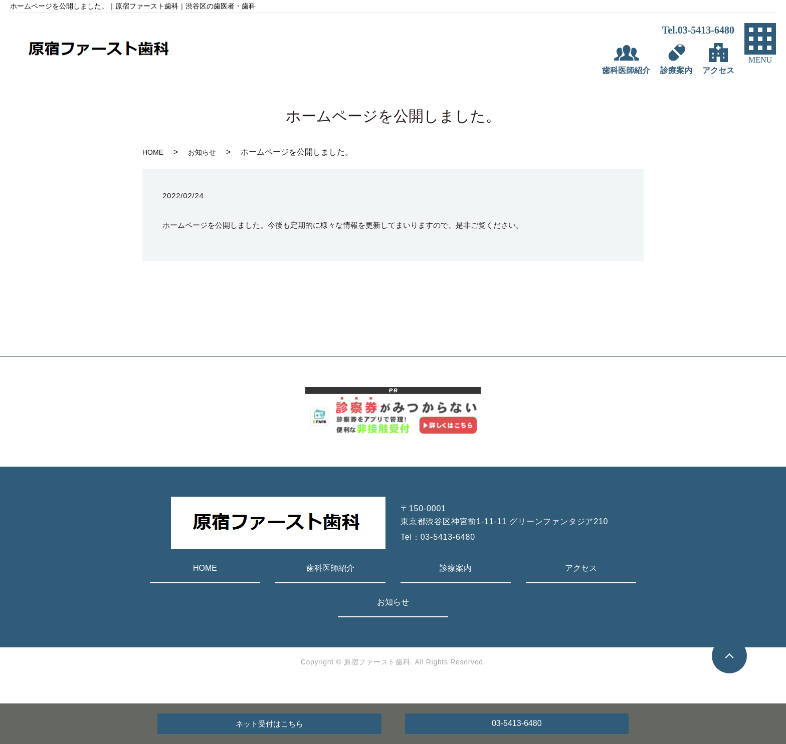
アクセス (581, 568)
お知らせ (202, 152)
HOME (152, 152)
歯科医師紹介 (330, 568)
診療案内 (456, 568)
